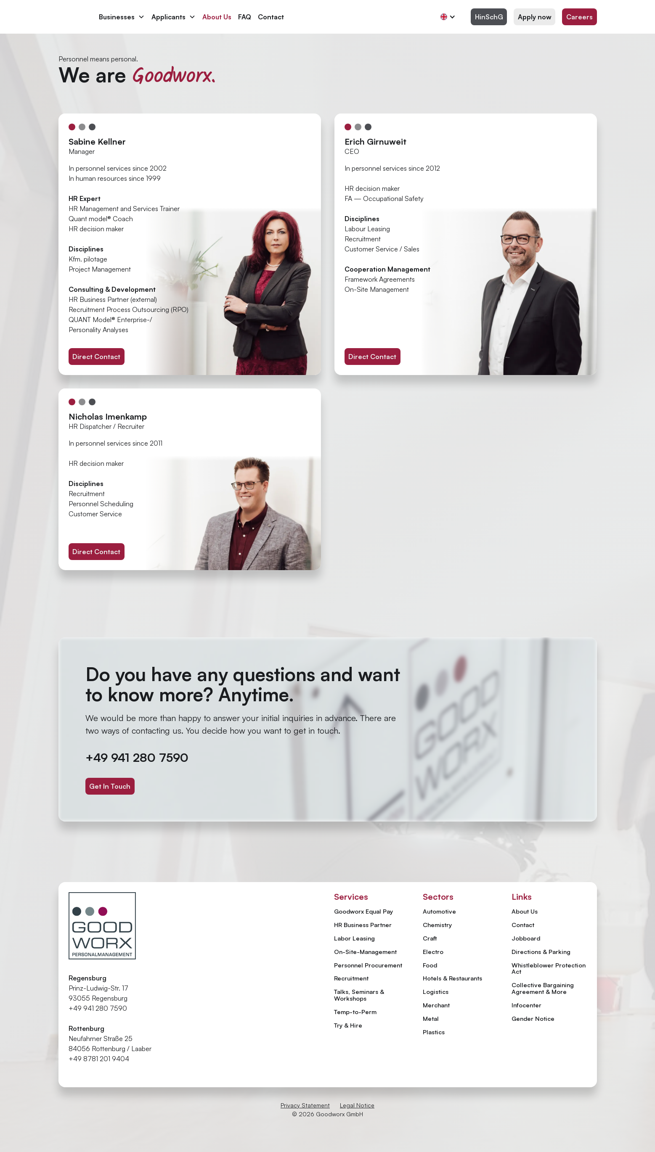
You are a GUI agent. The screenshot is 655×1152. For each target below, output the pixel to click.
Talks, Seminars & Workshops (359, 995)
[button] (121, 17)
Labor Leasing (354, 938)
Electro (433, 951)
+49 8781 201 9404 (99, 1058)
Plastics (434, 1032)
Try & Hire (348, 1025)
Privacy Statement (305, 1105)
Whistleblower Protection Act (549, 968)
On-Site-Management (365, 951)
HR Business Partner (363, 924)
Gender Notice (533, 1018)
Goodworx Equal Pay (363, 911)
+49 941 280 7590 (136, 757)
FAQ (244, 17)
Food (430, 965)
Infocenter (526, 1005)
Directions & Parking (541, 952)
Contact (271, 17)
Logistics (435, 991)
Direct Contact (96, 356)
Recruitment (351, 978)
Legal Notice (357, 1105)
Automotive (439, 911)
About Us (216, 17)
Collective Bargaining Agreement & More (543, 988)
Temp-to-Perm (355, 1011)
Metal (431, 1018)
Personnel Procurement (368, 965)
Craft (430, 938)
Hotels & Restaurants (452, 978)
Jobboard (526, 938)
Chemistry (437, 924)
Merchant (436, 1005)
